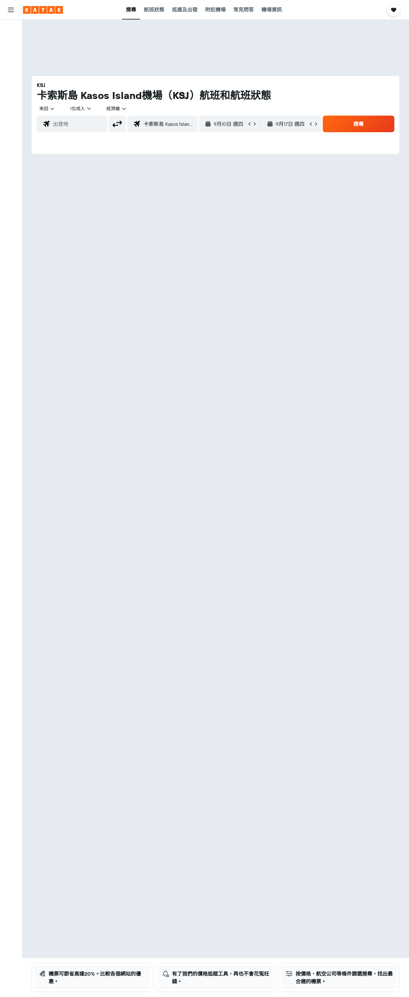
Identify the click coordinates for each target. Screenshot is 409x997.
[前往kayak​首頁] (43, 10)
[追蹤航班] (11, 101)
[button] (11, 10)
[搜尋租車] (11, 56)
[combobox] (47, 108)
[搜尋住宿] (11, 42)
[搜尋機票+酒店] (11, 69)
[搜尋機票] (11, 29)
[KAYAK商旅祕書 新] (11, 114)
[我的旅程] (11, 132)
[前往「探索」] (11, 87)
